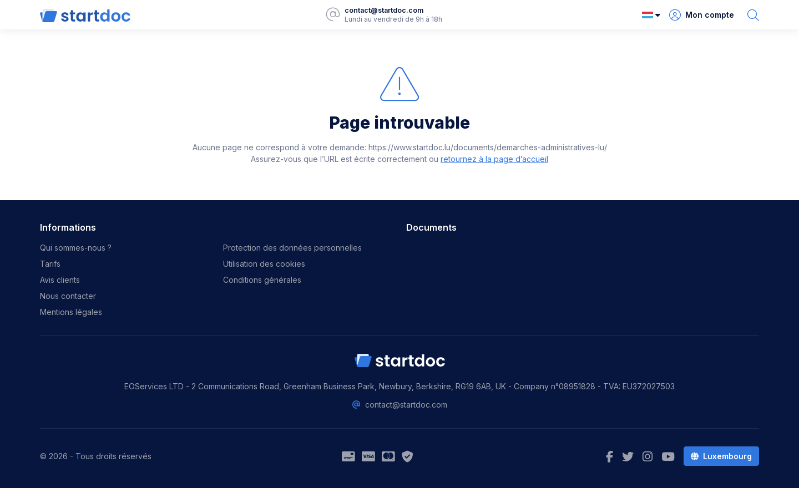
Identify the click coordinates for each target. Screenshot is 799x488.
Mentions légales (71, 312)
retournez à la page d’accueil (494, 159)
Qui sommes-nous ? (76, 247)
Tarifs (50, 263)
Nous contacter (68, 296)
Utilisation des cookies (264, 263)
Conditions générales (262, 279)
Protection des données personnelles (292, 247)
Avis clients (60, 279)
